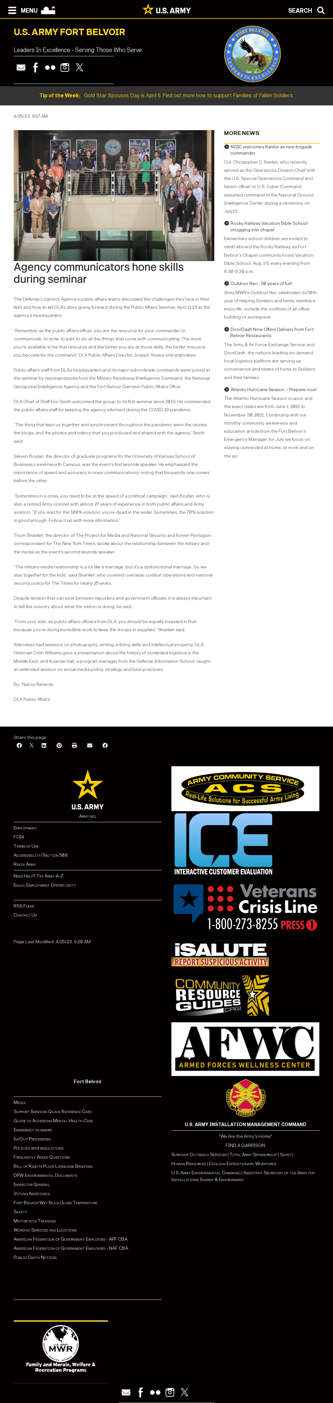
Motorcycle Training (35, 1221)
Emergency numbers (33, 1130)
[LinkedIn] (43, 746)
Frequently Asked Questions (42, 1157)
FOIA (19, 837)
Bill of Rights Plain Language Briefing (53, 1166)
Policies (22, 1148)
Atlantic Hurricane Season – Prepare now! (274, 389)
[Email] (89, 746)
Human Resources (188, 1163)
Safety (20, 1212)
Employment (25, 828)
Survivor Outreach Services (199, 1154)
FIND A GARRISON (245, 1145)
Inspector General (32, 1184)
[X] (31, 746)
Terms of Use (26, 846)
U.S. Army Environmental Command (205, 1173)
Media (20, 1102)
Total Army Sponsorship (253, 1154)
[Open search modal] (308, 10)
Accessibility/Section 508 (40, 855)
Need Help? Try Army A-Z (38, 876)
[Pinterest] (59, 746)
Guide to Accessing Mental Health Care (54, 1121)
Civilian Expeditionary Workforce (242, 1163)
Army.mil (88, 816)
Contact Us (25, 915)
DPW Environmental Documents (45, 1175)
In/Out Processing (32, 1139)
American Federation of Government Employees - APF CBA (70, 1239)
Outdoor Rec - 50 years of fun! (261, 283)
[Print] (74, 746)
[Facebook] (19, 746)
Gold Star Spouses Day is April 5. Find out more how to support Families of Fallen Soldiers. (166, 95)
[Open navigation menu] (21, 10)
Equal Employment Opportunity (45, 885)
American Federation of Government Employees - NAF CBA (71, 1248)
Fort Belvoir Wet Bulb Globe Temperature (55, 1202)
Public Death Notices (35, 1257)
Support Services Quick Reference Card (53, 1111)
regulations (51, 1148)
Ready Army (25, 864)
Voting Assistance (32, 1193)
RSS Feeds (24, 906)
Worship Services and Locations (45, 1230)
